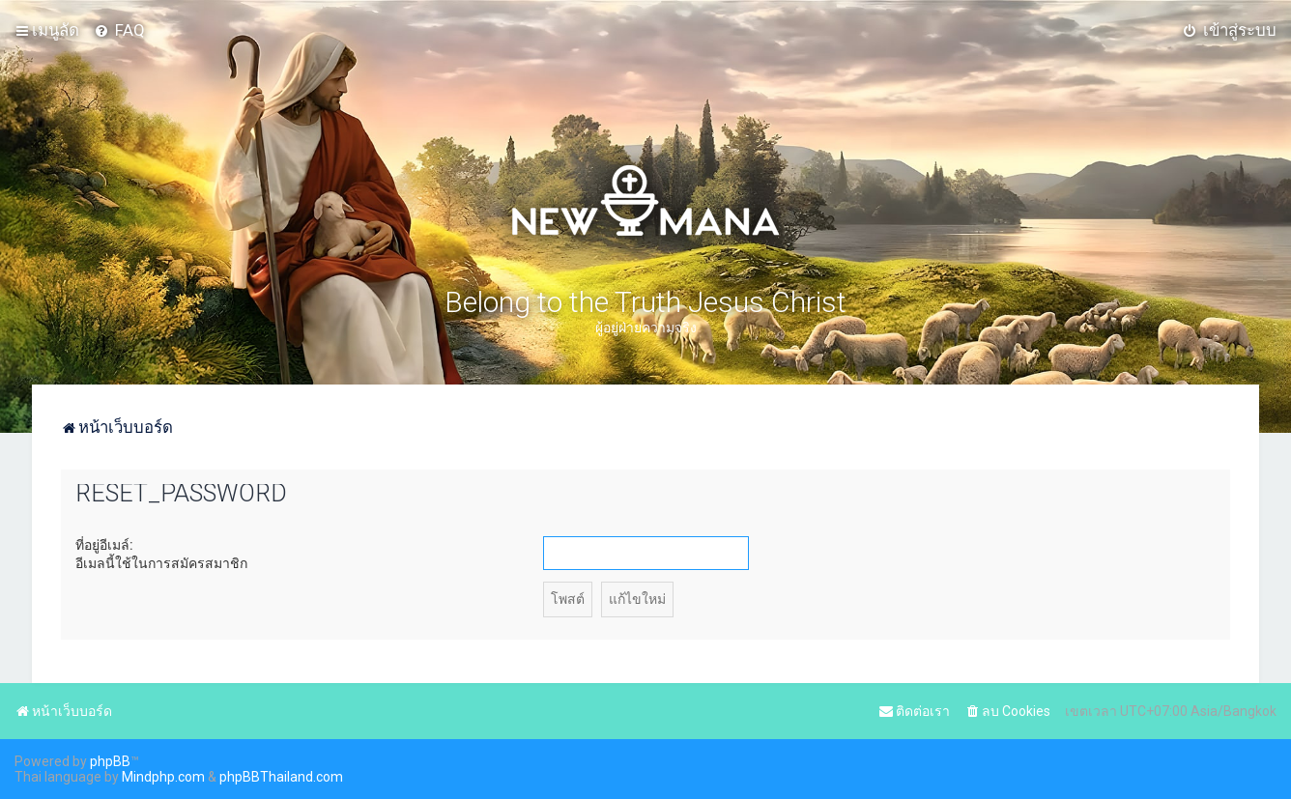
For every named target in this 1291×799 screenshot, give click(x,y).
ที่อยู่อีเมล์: (104, 545)
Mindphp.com (163, 777)
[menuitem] (119, 29)
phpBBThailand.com (281, 777)
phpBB (110, 761)
